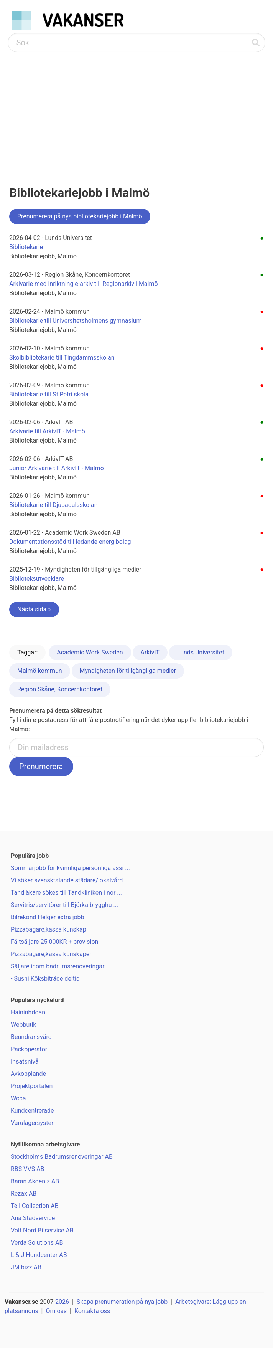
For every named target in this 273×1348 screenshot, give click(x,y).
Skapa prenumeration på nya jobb (122, 1301)
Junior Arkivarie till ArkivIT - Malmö (56, 468)
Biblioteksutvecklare (36, 578)
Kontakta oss (92, 1311)
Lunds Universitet (200, 652)
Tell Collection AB (35, 1205)
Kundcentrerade (32, 1110)
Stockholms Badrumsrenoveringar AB (62, 1156)
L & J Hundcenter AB (39, 1255)
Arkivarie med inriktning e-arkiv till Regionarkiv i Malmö (83, 283)
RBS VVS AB (27, 1169)
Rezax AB (23, 1193)
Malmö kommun (39, 670)
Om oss (56, 1311)
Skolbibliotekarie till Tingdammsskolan (61, 357)
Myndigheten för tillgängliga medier (128, 670)
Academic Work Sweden (90, 652)
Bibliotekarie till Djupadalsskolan (53, 505)
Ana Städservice (33, 1218)
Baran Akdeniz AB (35, 1181)
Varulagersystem (34, 1123)
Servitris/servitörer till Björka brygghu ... (64, 905)
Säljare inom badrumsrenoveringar (57, 966)
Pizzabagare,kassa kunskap (48, 929)
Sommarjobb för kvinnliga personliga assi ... (70, 868)
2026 (62, 1301)
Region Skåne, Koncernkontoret (59, 689)
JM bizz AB (26, 1267)
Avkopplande (28, 1073)
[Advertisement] (136, 110)
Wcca (18, 1098)
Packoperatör (29, 1049)
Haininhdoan (28, 1012)
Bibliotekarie (26, 247)
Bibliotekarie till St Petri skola (49, 394)
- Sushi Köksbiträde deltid (45, 978)
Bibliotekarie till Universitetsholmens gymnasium (75, 320)
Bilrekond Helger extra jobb (47, 917)
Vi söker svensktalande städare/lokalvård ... (70, 880)
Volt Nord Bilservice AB (42, 1230)
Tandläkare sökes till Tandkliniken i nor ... (66, 892)
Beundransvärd (31, 1037)
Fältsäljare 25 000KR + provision (54, 941)
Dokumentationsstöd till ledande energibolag (70, 541)
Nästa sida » (34, 609)
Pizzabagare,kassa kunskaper (51, 954)
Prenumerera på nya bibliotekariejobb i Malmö (79, 216)
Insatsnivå (25, 1061)
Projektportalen (32, 1086)
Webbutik (23, 1024)
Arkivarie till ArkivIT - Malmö (47, 431)
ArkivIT (150, 652)
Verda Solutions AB (37, 1242)
